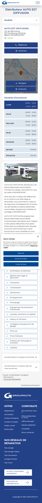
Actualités (26, 429)
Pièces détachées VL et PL (29, 416)
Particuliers (8, 429)
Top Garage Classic (12, 451)
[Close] (38, 236)
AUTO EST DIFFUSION (12, 379)
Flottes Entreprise (11, 418)
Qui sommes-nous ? (29, 411)
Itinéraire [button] (21, 51)
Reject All (21, 253)
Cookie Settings (21, 264)
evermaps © (34, 385)
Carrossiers (8, 414)
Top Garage (9, 448)
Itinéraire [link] (20, 89)
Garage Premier (10, 459)
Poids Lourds (9, 425)
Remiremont (8, 377)
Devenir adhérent (28, 425)
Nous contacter (28, 432)
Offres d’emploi (28, 421)
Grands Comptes (11, 422)
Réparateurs (9, 411)
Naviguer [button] (20, 83)
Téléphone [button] (21, 45)
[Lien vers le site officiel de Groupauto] (10, 2)
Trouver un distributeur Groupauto (15, 375)
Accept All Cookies (21, 258)
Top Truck (8, 463)
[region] (21, 251)
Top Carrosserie (10, 455)
